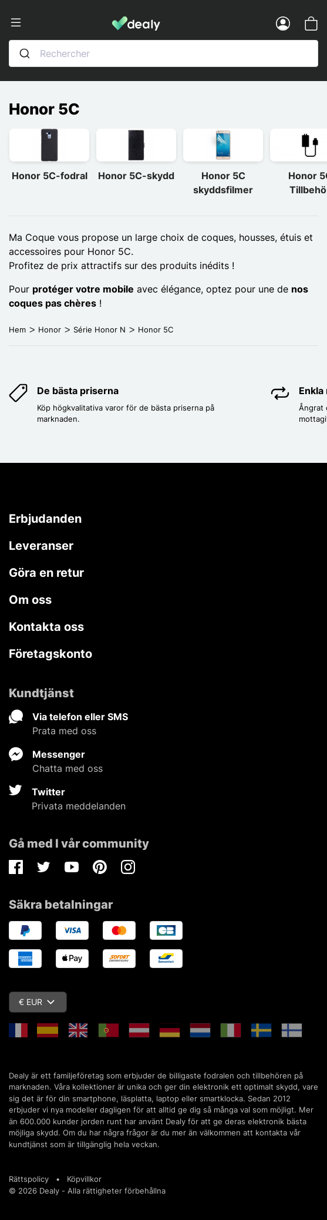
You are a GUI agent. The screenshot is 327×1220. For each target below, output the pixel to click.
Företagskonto (50, 654)
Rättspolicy (29, 1179)
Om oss (30, 600)
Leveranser (41, 546)
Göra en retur (46, 573)
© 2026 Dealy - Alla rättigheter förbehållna (87, 1190)
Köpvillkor (84, 1179)
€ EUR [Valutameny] (37, 1002)
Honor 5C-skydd (136, 176)
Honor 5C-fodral (49, 176)
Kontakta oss (46, 627)
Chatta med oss (67, 768)
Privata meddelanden (79, 806)
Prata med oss (64, 731)
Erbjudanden (45, 519)
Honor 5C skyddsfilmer (223, 183)
